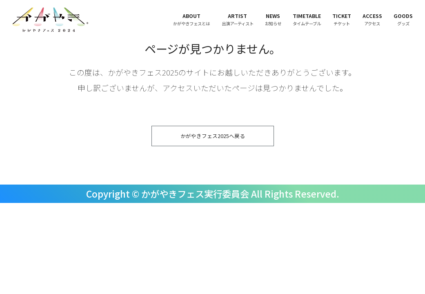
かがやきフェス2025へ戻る (213, 137)
